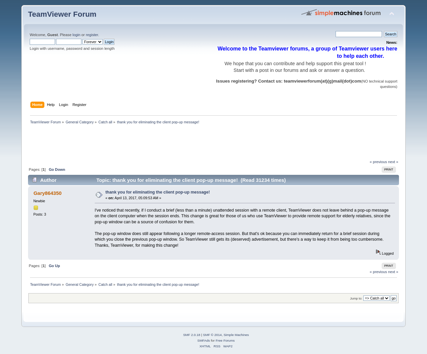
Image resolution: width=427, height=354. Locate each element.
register (92, 35)
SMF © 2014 (212, 335)
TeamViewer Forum (62, 14)
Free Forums (225, 340)
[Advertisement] (149, 144)
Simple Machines (236, 335)
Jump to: (356, 298)
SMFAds (203, 340)
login (76, 35)
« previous (378, 162)
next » (393, 162)
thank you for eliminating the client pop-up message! (157, 192)
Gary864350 (47, 193)
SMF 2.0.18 (191, 335)
